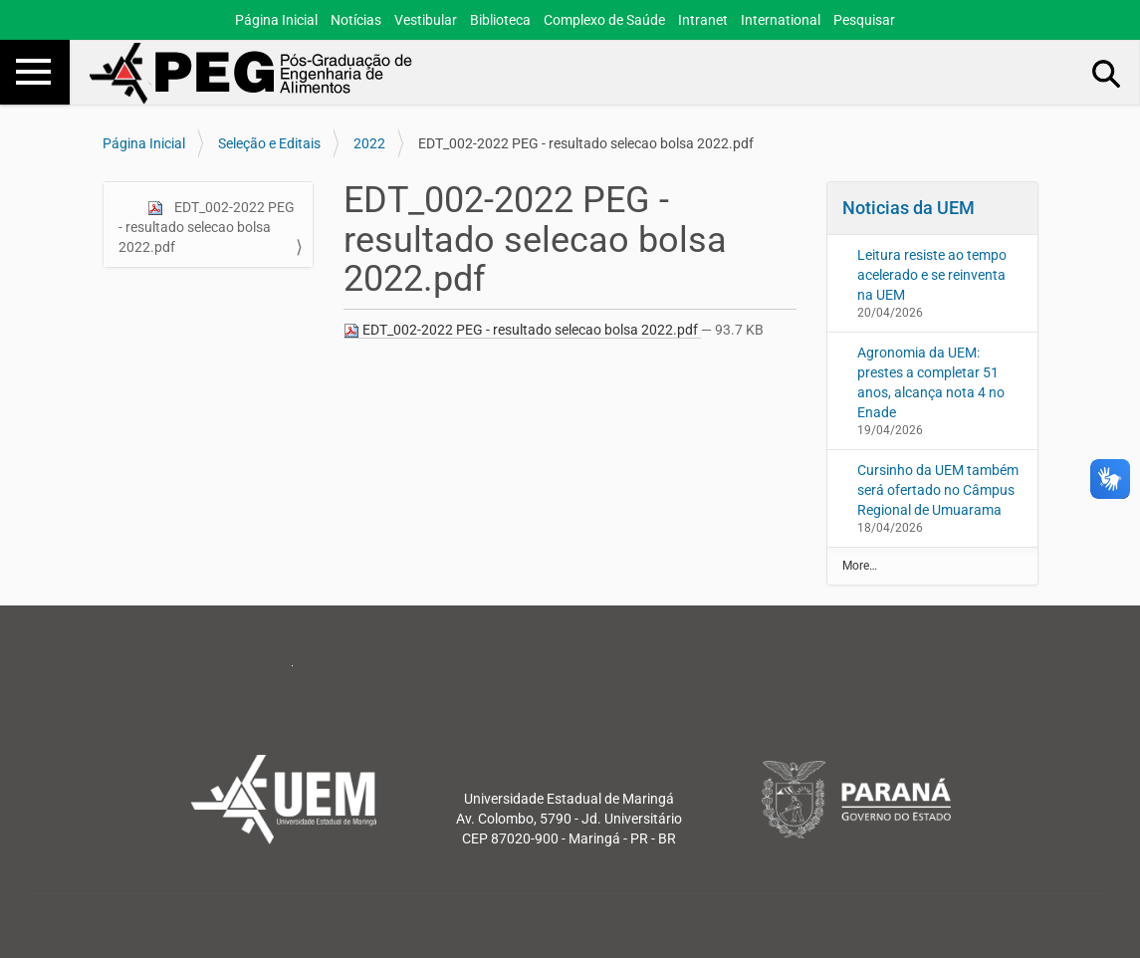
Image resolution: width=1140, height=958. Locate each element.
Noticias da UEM (908, 207)
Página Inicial (276, 20)
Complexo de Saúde (604, 20)
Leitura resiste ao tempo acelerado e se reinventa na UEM (932, 275)
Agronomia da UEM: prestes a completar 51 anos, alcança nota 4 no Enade (931, 382)
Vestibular (425, 20)
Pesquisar (864, 20)
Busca (1107, 73)
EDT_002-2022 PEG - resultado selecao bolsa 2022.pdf (206, 227)
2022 (369, 143)
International (780, 20)
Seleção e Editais (269, 143)
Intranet (703, 20)
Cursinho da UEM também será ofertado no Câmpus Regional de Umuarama (938, 490)
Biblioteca (500, 20)
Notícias (356, 20)
